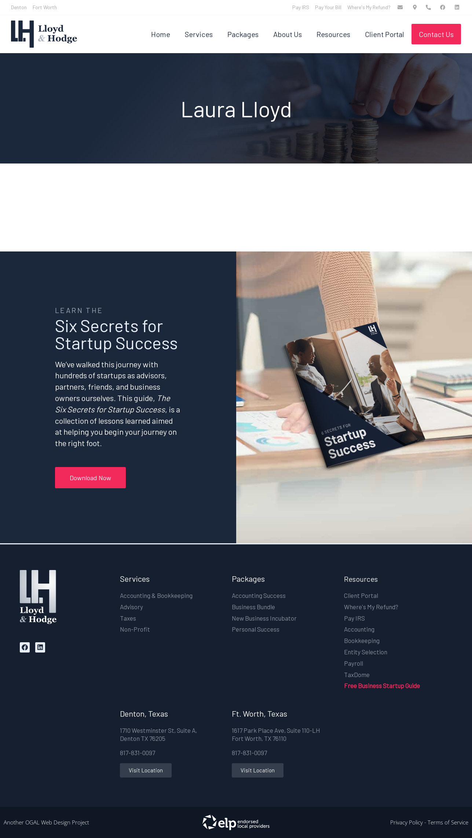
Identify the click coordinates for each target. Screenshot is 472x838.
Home (160, 34)
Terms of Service (448, 822)
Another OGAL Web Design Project (46, 822)
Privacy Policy (406, 822)
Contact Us (436, 34)
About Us (287, 34)
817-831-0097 (137, 752)
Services (199, 34)
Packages (243, 34)
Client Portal (384, 34)
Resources (333, 34)
